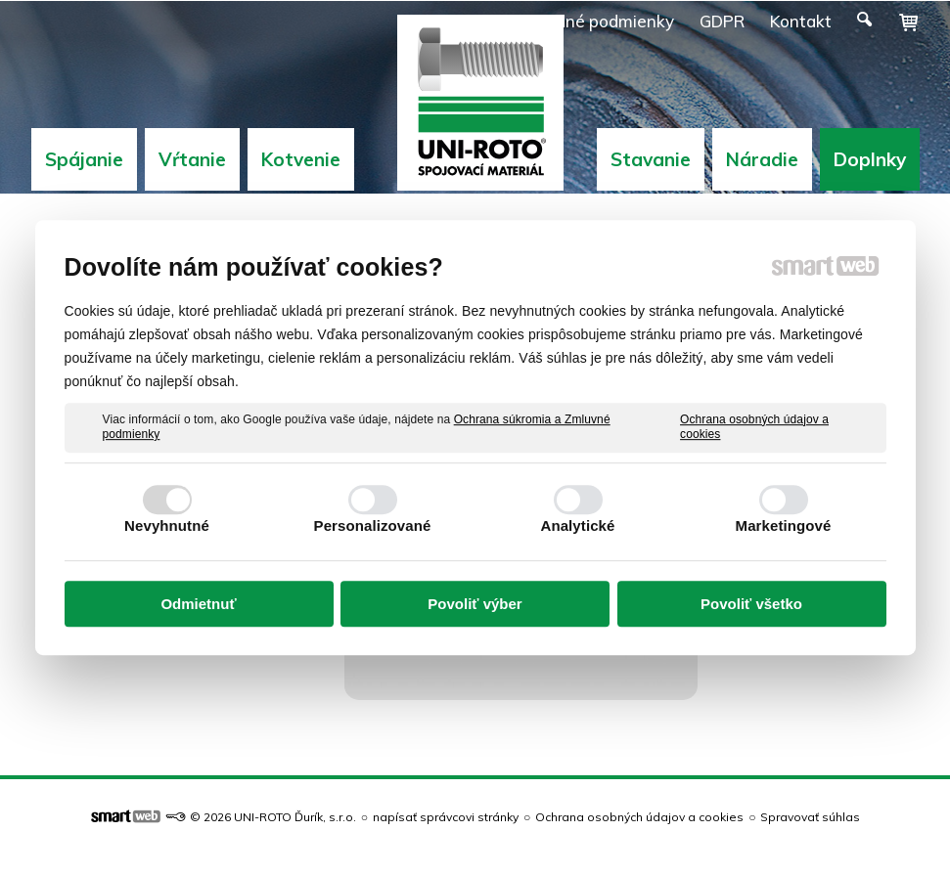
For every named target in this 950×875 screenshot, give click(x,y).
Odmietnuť (198, 603)
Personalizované (372, 525)
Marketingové (784, 525)
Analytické (577, 525)
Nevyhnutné (166, 525)
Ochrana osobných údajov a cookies (754, 427)
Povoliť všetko (751, 603)
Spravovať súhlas (810, 816)
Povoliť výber (474, 603)
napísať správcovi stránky (446, 816)
